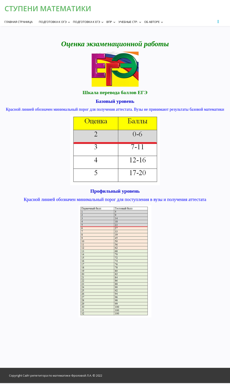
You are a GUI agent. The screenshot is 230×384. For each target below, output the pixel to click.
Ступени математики (51, 9)
